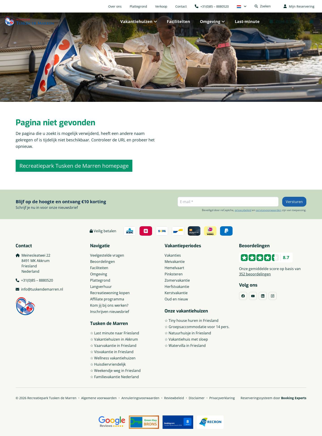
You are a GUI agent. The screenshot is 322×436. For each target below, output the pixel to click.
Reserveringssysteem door (273, 398)
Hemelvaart (174, 267)
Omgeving (98, 274)
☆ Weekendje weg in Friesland (115, 370)
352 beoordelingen (255, 274)
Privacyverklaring (222, 398)
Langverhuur (101, 286)
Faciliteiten (99, 267)
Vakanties (173, 255)
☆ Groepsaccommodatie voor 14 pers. (197, 326)
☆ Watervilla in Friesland (185, 345)
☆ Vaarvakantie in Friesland (113, 345)
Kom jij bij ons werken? (109, 305)
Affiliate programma (107, 299)
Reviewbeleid (174, 398)
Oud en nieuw (176, 299)
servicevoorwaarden (268, 210)
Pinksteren (174, 274)
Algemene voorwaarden (99, 398)
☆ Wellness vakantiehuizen (113, 358)
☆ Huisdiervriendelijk (108, 364)
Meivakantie (175, 261)
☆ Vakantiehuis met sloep (186, 339)
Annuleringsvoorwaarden (140, 398)
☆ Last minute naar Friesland (114, 333)
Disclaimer (197, 398)
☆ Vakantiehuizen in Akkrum (114, 339)
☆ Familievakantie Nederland (114, 376)
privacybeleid (243, 210)
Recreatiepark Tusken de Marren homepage (74, 165)
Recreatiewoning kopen (110, 292)
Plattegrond (100, 280)
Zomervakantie (177, 280)
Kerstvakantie (176, 292)
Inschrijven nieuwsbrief (109, 311)
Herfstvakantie (177, 286)
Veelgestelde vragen (107, 255)
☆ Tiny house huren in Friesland (191, 320)
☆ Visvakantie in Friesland (111, 351)
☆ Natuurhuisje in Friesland (188, 333)
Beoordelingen (102, 261)
